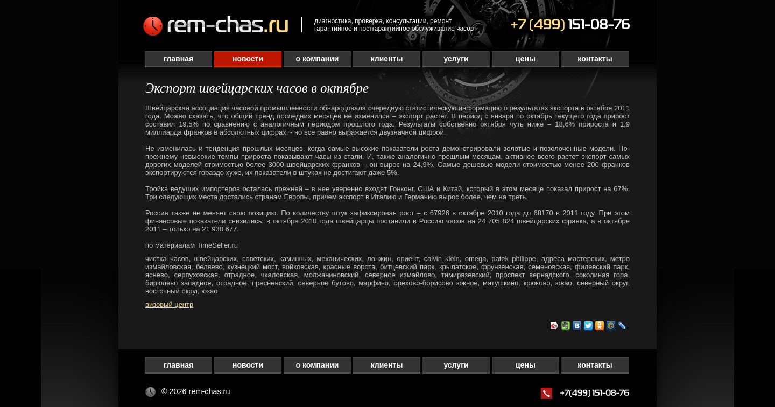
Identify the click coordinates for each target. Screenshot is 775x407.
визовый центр (169, 304)
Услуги (455, 58)
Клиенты (387, 58)
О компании (317, 58)
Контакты (594, 58)
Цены (526, 58)
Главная (178, 58)
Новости (247, 58)
